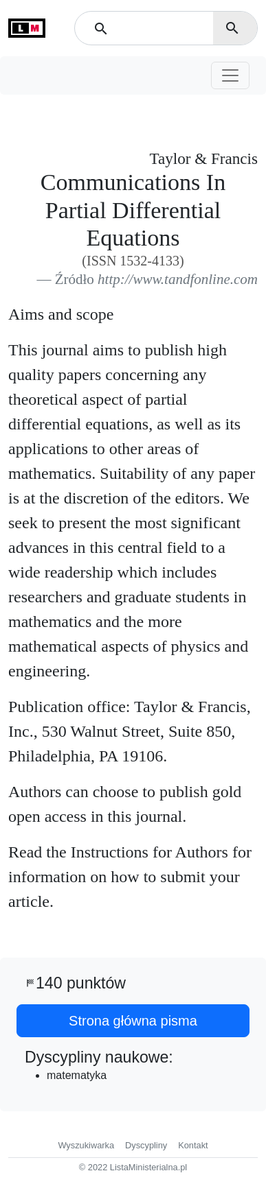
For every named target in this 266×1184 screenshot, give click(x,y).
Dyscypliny (146, 1145)
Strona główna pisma (133, 1020)
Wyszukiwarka (86, 1145)
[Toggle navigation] (230, 75)
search (232, 28)
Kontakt (193, 1145)
